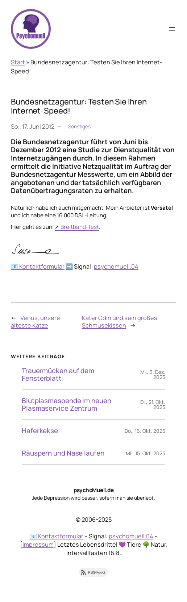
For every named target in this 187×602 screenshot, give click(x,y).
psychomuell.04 (116, 266)
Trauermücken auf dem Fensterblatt (58, 374)
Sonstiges (79, 126)
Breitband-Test (80, 227)
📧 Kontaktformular (38, 266)
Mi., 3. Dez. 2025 (152, 374)
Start (18, 62)
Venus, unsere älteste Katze (35, 321)
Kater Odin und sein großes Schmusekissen (119, 321)
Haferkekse (40, 431)
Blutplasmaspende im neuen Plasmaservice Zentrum (66, 404)
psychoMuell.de (93, 490)
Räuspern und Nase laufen (63, 453)
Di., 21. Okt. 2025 (152, 404)
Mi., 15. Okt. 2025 (145, 453)
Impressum (38, 544)
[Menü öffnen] (171, 29)
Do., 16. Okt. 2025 (145, 430)
